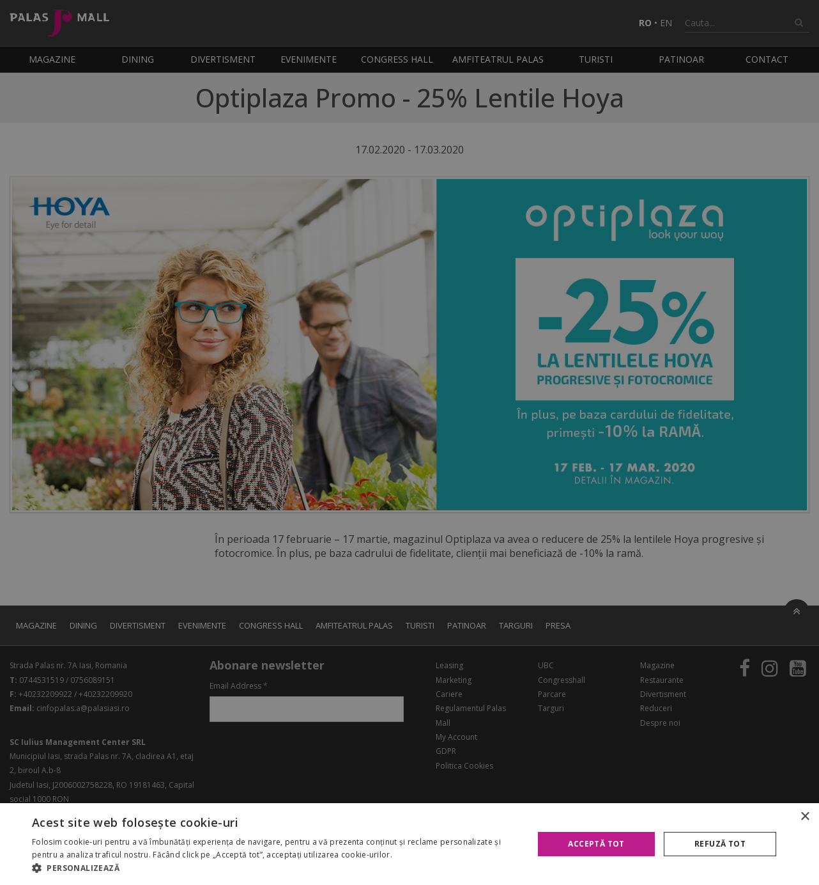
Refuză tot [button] (720, 843)
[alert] (409, 442)
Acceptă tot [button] (596, 843)
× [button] (804, 817)
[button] (275, 868)
